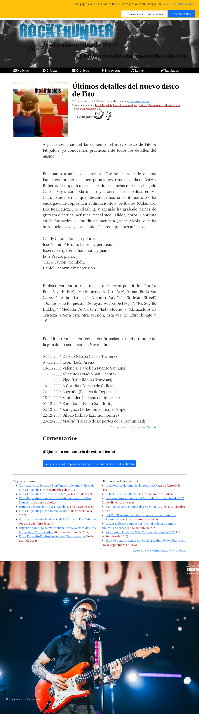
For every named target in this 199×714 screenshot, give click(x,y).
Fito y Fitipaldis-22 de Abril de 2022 (42, 494)
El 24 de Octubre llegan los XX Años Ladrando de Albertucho (145, 540)
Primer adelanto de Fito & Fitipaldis (42, 506)
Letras (139, 70)
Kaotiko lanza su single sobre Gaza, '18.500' (134, 506)
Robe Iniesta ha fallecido (122, 494)
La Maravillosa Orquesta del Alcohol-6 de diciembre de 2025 (145, 498)
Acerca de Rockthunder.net (151, 550)
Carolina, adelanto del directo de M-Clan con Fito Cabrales (57, 519)
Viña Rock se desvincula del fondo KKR (131, 485)
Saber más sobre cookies (179, 4)
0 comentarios (139, 101)
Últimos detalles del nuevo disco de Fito (125, 89)
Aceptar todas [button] (182, 14)
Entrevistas (112, 70)
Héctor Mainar (146, 427)
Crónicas (82, 70)
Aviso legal (179, 550)
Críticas (51, 70)
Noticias (23, 70)
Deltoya (143, 105)
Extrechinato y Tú (91, 108)
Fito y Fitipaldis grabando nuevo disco (44, 511)
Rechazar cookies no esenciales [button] (144, 14)
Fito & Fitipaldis (103, 105)
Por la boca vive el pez (125, 105)
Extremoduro (155, 105)
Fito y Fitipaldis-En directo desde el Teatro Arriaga (52, 536)
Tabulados (171, 70)
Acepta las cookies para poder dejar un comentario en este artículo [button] (89, 464)
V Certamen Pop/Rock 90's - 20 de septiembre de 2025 (140, 532)
